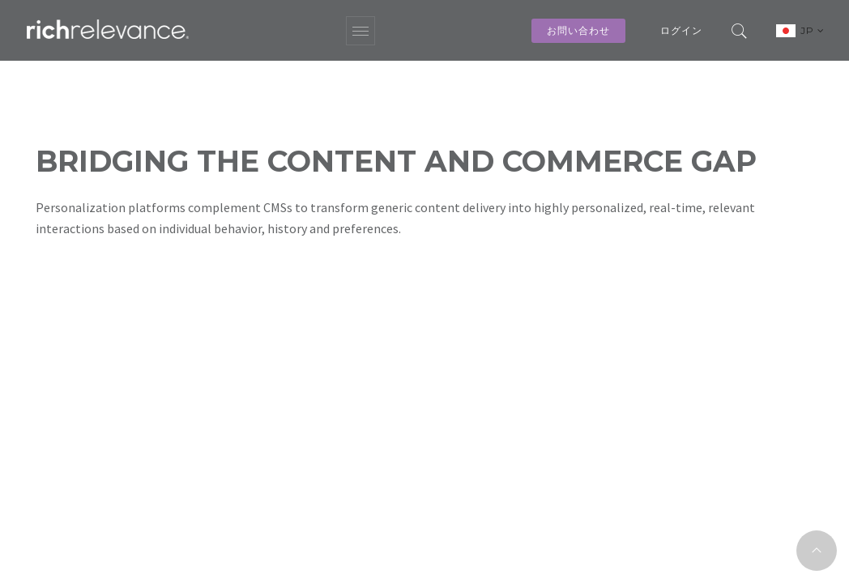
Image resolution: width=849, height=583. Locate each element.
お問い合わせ (578, 30)
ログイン (681, 30)
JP (812, 30)
